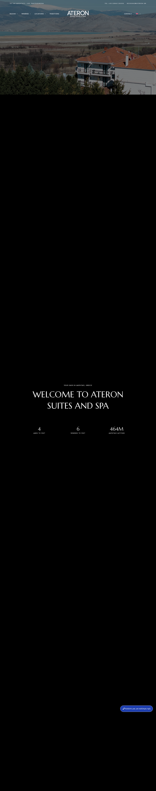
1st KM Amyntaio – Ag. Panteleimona (27, 3)
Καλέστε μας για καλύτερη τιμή (136, 708)
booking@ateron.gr (136, 3)
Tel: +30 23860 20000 (114, 3)
